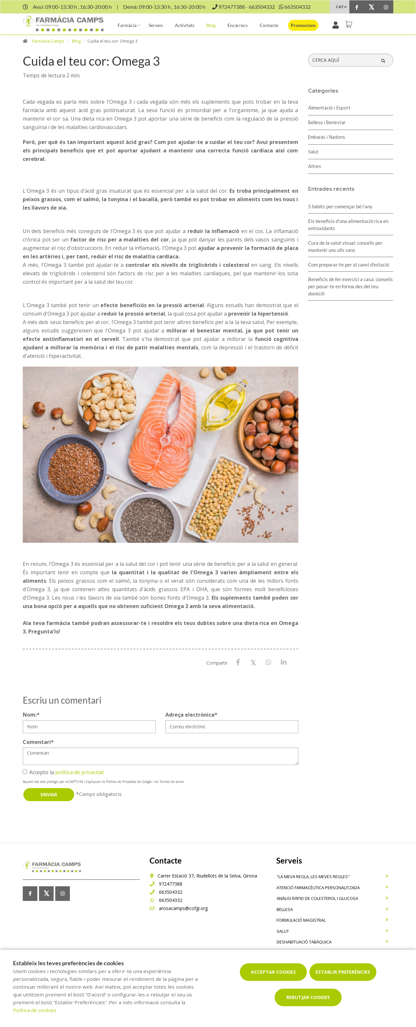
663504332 (166, 892)
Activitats (184, 25)
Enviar (49, 794)
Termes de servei (172, 781)
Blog (210, 25)
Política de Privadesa (121, 781)
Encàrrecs (238, 25)
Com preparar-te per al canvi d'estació (348, 264)
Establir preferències (343, 972)
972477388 (166, 884)
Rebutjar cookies (308, 997)
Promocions (303, 25)
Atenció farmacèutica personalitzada (318, 887)
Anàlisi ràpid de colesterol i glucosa (317, 898)
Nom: (31, 714)
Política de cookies (34, 1010)
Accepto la (63, 772)
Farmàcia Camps (48, 41)
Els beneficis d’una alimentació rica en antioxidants (348, 224)
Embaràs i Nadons (326, 137)
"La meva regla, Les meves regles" (313, 876)
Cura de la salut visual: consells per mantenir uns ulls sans (345, 246)
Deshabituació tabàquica (304, 942)
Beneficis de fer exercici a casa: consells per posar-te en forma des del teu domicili (350, 286)
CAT (340, 6)
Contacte (269, 25)
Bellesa (285, 909)
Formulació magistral (301, 920)
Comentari (38, 742)
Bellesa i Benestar (326, 123)
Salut (313, 152)
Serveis (156, 25)
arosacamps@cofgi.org (179, 908)
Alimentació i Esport (329, 108)
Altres (314, 167)
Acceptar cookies (273, 972)
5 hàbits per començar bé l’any (340, 206)
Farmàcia (127, 25)
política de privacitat (79, 772)
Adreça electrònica (191, 714)
